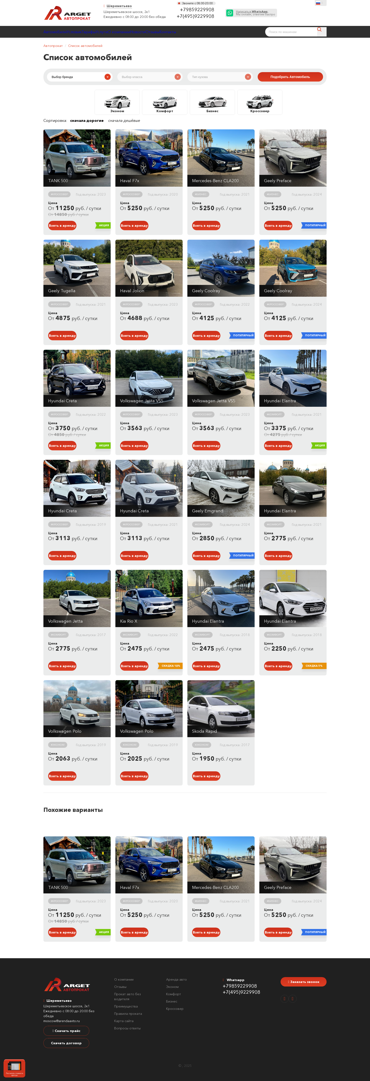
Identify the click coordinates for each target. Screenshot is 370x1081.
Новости (184, 31)
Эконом (172, 987)
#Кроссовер (59, 194)
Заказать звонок (303, 982)
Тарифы (110, 31)
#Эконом (57, 744)
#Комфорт (274, 414)
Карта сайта (124, 1021)
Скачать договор (66, 1043)
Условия (87, 31)
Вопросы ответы (127, 1028)
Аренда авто (176, 979)
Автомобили (59, 31)
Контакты (231, 31)
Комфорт (173, 994)
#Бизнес (200, 194)
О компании (156, 31)
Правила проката (128, 1013)
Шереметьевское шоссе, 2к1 (127, 12)
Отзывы (207, 31)
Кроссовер (175, 1009)
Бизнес (171, 1001)
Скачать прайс (66, 1031)
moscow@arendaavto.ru (61, 1021)
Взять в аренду (62, 225)
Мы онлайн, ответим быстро (255, 13)
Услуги (131, 31)
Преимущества (126, 1006)
